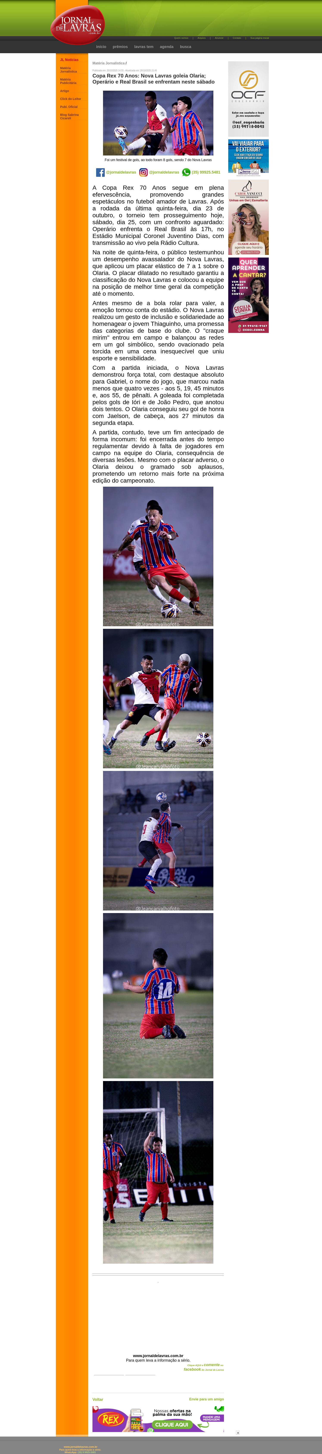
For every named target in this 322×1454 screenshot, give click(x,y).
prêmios (120, 47)
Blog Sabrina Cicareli (69, 116)
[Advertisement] (183, 19)
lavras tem (143, 47)
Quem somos (181, 38)
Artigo (64, 91)
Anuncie (219, 38)
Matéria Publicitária (68, 81)
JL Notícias (69, 60)
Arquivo (202, 38)
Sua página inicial (259, 38)
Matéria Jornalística (68, 69)
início (101, 47)
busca (185, 47)
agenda (167, 47)
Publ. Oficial (69, 107)
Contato (237, 38)
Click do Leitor (70, 99)
